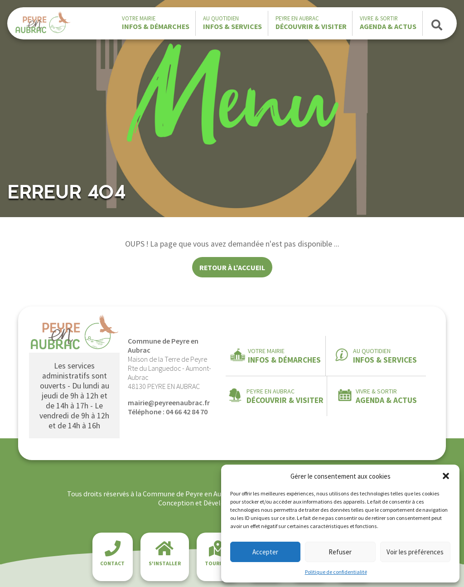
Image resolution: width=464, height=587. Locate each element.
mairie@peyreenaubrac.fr (169, 402)
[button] (445, 475)
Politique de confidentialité (336, 571)
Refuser (340, 552)
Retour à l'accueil (232, 267)
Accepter (265, 552)
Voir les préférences (415, 552)
